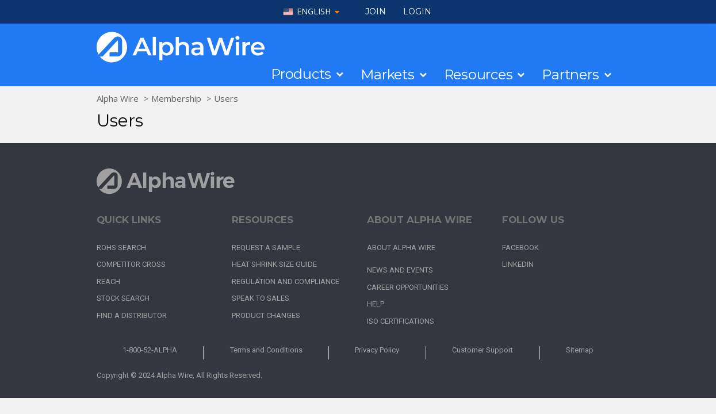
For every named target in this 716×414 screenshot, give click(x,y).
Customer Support (482, 350)
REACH (108, 281)
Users (226, 98)
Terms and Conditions (266, 350)
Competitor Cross (131, 264)
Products (301, 74)
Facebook (520, 247)
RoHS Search (121, 247)
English (314, 11)
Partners (570, 75)
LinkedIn (518, 264)
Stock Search (123, 298)
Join (375, 11)
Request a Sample (266, 247)
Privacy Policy (377, 350)
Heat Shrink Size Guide (274, 264)
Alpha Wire (118, 98)
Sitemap (580, 350)
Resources (478, 75)
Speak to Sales (260, 298)
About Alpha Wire (401, 247)
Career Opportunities (408, 287)
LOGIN (417, 11)
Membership (176, 98)
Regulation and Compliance (285, 281)
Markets (387, 75)
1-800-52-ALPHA (149, 350)
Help (375, 304)
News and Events (400, 270)
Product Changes (266, 315)
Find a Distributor (132, 315)
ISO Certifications (400, 321)
